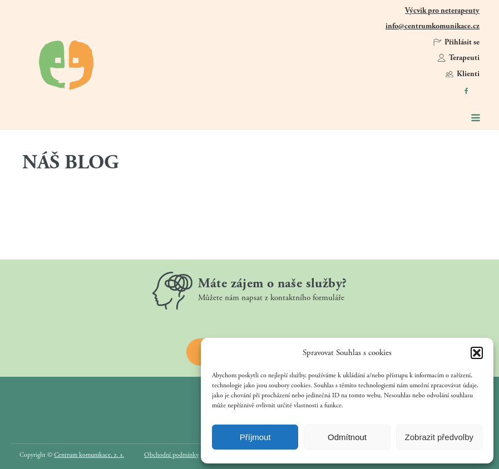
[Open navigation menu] (476, 118)
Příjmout (255, 437)
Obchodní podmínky (171, 455)
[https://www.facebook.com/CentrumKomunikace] (466, 91)
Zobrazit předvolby (439, 437)
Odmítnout (347, 437)
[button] (476, 352)
